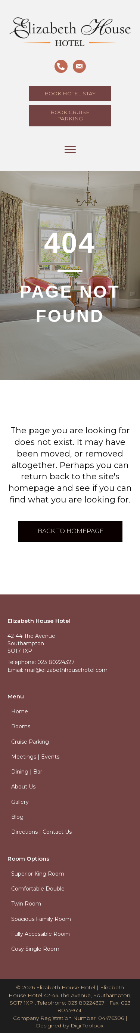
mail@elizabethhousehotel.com (66, 670)
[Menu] (70, 149)
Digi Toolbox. (88, 1025)
